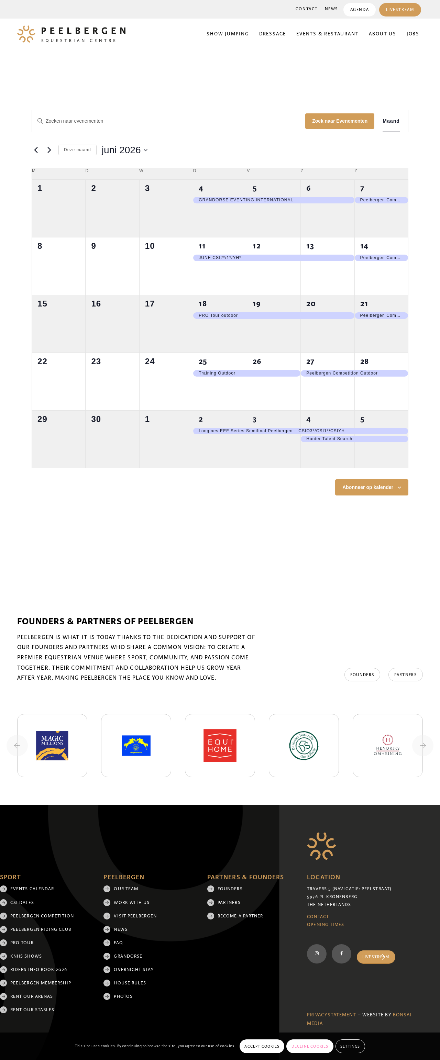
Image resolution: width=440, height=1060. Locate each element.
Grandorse (128, 956)
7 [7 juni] (362, 188)
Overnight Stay (133, 969)
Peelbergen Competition (42, 916)
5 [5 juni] (255, 188)
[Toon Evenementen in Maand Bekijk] (391, 121)
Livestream (400, 9)
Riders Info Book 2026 (38, 969)
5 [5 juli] (362, 419)
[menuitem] (306, 9)
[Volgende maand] (49, 150)
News (331, 9)
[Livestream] (376, 957)
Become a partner (240, 916)
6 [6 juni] (308, 188)
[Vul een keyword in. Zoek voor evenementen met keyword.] (168, 121)
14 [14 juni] (364, 246)
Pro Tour (22, 943)
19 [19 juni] (257, 304)
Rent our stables (32, 1010)
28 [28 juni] (364, 361)
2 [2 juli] (201, 419)
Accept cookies (261, 1046)
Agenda (359, 9)
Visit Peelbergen (135, 916)
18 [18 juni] (203, 304)
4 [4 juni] (201, 188)
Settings (350, 1046)
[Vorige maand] (36, 150)
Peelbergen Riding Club (40, 929)
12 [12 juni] (257, 246)
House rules (130, 983)
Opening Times (325, 924)
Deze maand (77, 149)
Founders (230, 889)
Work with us (132, 902)
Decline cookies (310, 1046)
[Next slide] (422, 745)
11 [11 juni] (202, 246)
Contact (306, 9)
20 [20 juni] (311, 304)
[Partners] (405, 675)
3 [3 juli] (255, 419)
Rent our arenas (31, 996)
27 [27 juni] (310, 361)
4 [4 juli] (308, 419)
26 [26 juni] (257, 361)
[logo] (71, 34)
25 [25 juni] (203, 361)
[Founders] (362, 675)
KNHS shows (26, 956)
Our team (126, 889)
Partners (229, 902)
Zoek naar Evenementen (339, 121)
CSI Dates (22, 902)
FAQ (118, 943)
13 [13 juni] (310, 246)
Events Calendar (32, 889)
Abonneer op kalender (367, 487)
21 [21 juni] (364, 304)
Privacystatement (331, 1015)
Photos (123, 996)
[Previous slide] (17, 745)
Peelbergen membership (40, 983)
